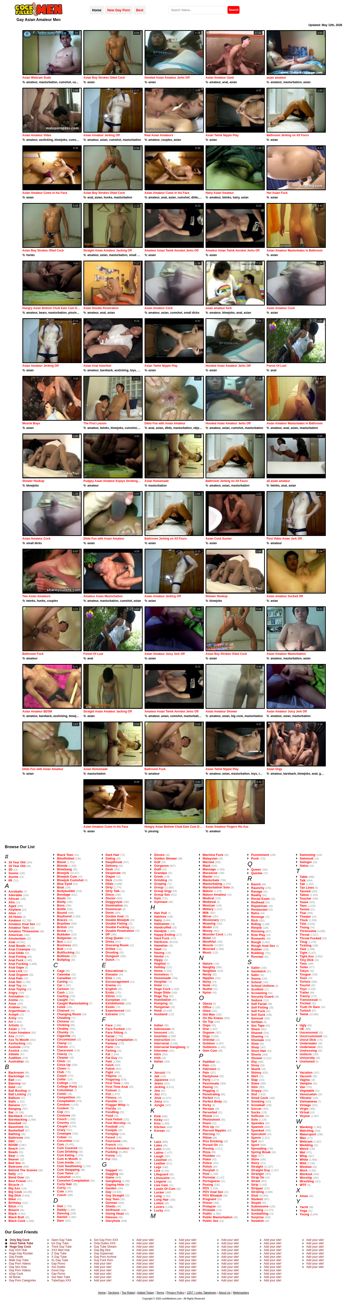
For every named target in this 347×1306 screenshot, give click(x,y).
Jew (157, 1090)
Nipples (208, 978)
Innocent (160, 1032)
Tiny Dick (307, 960)
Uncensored (309, 1032)
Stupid (256, 1202)
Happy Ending (164, 934)
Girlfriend (113, 1210)
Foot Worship (116, 1123)
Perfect (208, 1098)
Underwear (308, 1047)
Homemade (162, 978)
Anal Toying (17, 989)
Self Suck (258, 1014)
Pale (206, 1072)
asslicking (46, 140)
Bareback (15, 1116)
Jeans (158, 1083)
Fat (108, 1054)
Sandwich (258, 971)
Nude (207, 985)
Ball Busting (17, 1090)
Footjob (111, 1130)
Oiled (207, 1011)
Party (207, 1080)
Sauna (255, 978)
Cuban (62, 1137)
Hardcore (161, 942)
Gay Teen (113, 1199)
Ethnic (110, 996)
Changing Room (69, 1014)
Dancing (63, 1213)
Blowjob (63, 873)
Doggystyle (114, 902)
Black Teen (65, 855)
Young (304, 1214)
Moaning (209, 923)
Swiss (304, 865)
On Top (208, 1021)
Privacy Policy (176, 1292)
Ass (11, 1036)
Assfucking (16, 1043)
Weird (304, 1148)
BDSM (13, 1145)
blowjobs (60, 140)
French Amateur (117, 1148)
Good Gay (58, 1270)
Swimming (307, 855)
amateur (31, 82)
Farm (109, 1047)
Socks (255, 1112)
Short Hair (258, 1051)
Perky (207, 1105)
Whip (303, 1156)
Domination (114, 905)
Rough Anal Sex (263, 945)
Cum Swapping (68, 1169)
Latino (158, 1152)
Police (207, 1163)
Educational (114, 971)
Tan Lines (307, 887)
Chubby (62, 1028)
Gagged (111, 1170)
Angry (13, 993)
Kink (157, 1116)
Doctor (111, 898)
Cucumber (64, 1141)
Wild (303, 1163)
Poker (207, 1159)
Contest (62, 1108)
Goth (157, 869)
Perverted (210, 1112)
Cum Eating (65, 1155)
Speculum (258, 1134)
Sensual (257, 1018)
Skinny (256, 1072)
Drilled (110, 949)
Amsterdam (17, 938)
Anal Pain (15, 978)
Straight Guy (260, 1170)
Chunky (62, 1032)
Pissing (208, 1148)
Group (158, 887)
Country (63, 1122)
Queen (256, 869)
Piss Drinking (213, 1141)
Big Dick (14, 1195)
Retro (255, 913)
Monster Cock (213, 934)
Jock (157, 1098)
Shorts (256, 1054)
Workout (306, 1174)
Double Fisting (116, 923)
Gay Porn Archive (105, 1257)
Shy (254, 1061)
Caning (62, 981)
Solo (254, 1119)
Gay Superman (103, 1253)
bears (43, 312)
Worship (306, 1177)
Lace (157, 1142)
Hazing (159, 952)
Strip (254, 1184)
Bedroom (15, 1166)
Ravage (256, 891)
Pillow (207, 1137)
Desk (109, 869)
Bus (60, 941)
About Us (224, 1292)
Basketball (16, 1130)
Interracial (161, 1043)
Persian (208, 1108)
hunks (108, 197)
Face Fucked (115, 1029)
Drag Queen (114, 938)
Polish (207, 1166)
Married (208, 862)
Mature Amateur (214, 894)
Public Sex (211, 1221)
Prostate (209, 1210)
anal (225, 82)
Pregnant (209, 1199)
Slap (254, 1080)
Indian (158, 1025)
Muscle (208, 945)
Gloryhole (113, 1221)
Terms (160, 1292)
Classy (62, 1054)
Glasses (112, 1217)
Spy (254, 1155)
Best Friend (17, 1181)
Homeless (161, 974)
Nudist (207, 989)
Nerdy (207, 974)
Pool (206, 1174)
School (256, 982)
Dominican (113, 909)
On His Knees (213, 1018)
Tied (303, 949)
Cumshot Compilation (73, 1180)
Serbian (257, 1022)
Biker (12, 1199)
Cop (60, 1112)
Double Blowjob (117, 920)
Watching (307, 1130)
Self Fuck (258, 1011)
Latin (157, 1149)
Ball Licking (17, 1094)
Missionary (211, 920)
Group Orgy (163, 891)
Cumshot (63, 1177)
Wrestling (307, 1181)
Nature (208, 963)
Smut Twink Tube (21, 1243)
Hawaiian (160, 945)
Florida (111, 1108)
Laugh (158, 1156)
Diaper (110, 876)
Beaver (13, 1159)
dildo (194, 197)
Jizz (157, 1094)
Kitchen (160, 1127)
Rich (254, 920)
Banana (14, 1105)
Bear (11, 1155)
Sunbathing (259, 1213)
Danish (62, 1217)
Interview (160, 1050)
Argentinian (17, 1011)
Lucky (158, 1210)
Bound (62, 912)
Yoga (303, 1210)
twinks (226, 197)
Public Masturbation (218, 1217)
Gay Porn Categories (22, 1280)
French (111, 1144)
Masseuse (210, 873)
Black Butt (16, 1217)
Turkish (305, 1010)
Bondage (63, 894)
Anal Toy (14, 985)
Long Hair (161, 1199)
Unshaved (307, 1061)
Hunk (158, 1010)
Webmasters (241, 1292)
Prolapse (209, 1206)
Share (255, 1029)
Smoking (257, 1101)
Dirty (109, 887)
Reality (256, 895)
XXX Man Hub (60, 1250)
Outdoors (210, 1047)
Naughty (209, 967)
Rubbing (257, 953)
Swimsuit (307, 858)
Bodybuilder (66, 891)
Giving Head (115, 1213)
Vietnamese (308, 1101)
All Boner (15, 1277)
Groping (160, 884)
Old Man (209, 1014)
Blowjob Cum (67, 876)
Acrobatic (15, 891)
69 (10, 880)
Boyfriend (64, 916)
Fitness (111, 1097)
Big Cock (15, 1192)
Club (60, 1072)
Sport (255, 1145)
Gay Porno (58, 1263)
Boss (61, 905)
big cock (237, 716)
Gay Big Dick (102, 1250)
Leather (159, 1163)
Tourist (305, 985)
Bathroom (15, 1137)
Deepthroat (114, 862)
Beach (13, 1148)
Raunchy (257, 888)
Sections (113, 1292)
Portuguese (211, 1181)
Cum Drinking (67, 1151)
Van (302, 1087)
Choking (63, 1025)
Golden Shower (165, 858)
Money (208, 931)
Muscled (209, 949)
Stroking (257, 1192)
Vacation (306, 1072)
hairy (236, 197)
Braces (62, 920)
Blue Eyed (64, 884)
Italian (158, 1061)
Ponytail (209, 1170)
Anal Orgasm (18, 974)
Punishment (260, 855)
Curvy (61, 1188)
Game (110, 1177)
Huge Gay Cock (20, 1246)
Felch (110, 1065)
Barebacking (17, 1119)
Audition (14, 1058)
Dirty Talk (113, 891)
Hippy (158, 960)
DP (108, 934)
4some (13, 877)
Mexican (209, 905)
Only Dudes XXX (105, 1243)
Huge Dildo (162, 992)
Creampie (64, 1133)
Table (304, 877)
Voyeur (305, 1116)
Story (255, 1163)
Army (12, 1018)
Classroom (65, 1050)
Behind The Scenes (22, 1170)
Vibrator (306, 1098)
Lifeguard (161, 1174)
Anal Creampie (19, 949)
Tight (303, 952)
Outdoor (209, 1043)
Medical (208, 898)
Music (207, 952)
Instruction (162, 1040)
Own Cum (210, 1050)
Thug (303, 942)
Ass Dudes (58, 1267)
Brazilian (63, 923)
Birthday (14, 1202)
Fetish (110, 1068)
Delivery (112, 865)
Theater (305, 916)
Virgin (304, 1108)
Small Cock (259, 1098)
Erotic (110, 992)
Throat (304, 934)
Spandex (257, 1123)
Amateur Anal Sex (21, 924)
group (323, 773)
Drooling (112, 952)
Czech (61, 1195)
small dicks (137, 255)
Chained (63, 1010)
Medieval (209, 902)
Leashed (160, 1160)
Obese (207, 1003)
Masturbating (212, 884)
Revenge (257, 917)
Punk (255, 858)
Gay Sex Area (18, 1267)
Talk (303, 880)
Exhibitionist (115, 1003)
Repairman (259, 906)
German (111, 1202)
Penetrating (211, 1094)
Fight (109, 1072)
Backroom (16, 1072)
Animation (16, 996)
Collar (61, 1079)
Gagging (112, 1174)
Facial (110, 1036)
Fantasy (111, 1043)
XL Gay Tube (59, 1260)
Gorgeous (161, 865)
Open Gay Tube (61, 1240)
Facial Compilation (119, 1040)
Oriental (208, 1040)
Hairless (160, 916)
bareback (106, 370)
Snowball (258, 1105)
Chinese (63, 1021)
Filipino (111, 1076)
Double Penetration (120, 931)
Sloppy (256, 1090)
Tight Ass (307, 956)
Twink (304, 1014)
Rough (256, 942)
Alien (12, 913)
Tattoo (304, 895)
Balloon (14, 1098)
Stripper (257, 1188)
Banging (14, 1108)
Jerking (159, 1087)
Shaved (256, 1033)
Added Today (145, 1292)
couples (166, 140)
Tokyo (304, 971)
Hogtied (160, 963)
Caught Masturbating (72, 1003)
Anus (12, 1003)
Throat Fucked (310, 938)
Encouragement (117, 981)
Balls (12, 1101)
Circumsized (66, 1039)
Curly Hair (64, 1184)
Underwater (308, 1043)
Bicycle (14, 1184)
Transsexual (309, 999)
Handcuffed (162, 927)
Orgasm (208, 1032)
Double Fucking (117, 927)
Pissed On (210, 1145)
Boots (61, 898)
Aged (12, 906)
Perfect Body (212, 1101)
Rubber (256, 949)
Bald (11, 1087)
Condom (63, 1104)
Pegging (209, 1090)
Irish (157, 1058)
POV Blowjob (212, 1195)
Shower (256, 1058)
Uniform (306, 1054)
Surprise (257, 1217)
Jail (156, 1076)
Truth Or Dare (310, 1007)
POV (206, 1188)
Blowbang (64, 869)
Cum (60, 1144)
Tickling (306, 945)
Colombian (65, 1090)
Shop (255, 1047)
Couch (62, 1119)
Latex (158, 1145)
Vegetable (307, 1090)
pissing (73, 312)
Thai (303, 913)
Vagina (305, 1080)
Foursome (113, 1141)
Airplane (14, 909)
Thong (304, 927)
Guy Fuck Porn (103, 1260)
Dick (109, 880)
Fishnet (111, 1090)
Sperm (256, 1137)
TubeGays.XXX (61, 1280)
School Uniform (262, 986)
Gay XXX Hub (18, 1250)
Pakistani (209, 1069)
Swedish (257, 1221)
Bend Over (16, 1177)
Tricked (305, 1003)
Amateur (14, 920)
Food (109, 1115)
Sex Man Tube (60, 1277)
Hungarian (161, 1007)
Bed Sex (14, 1163)
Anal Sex (15, 982)
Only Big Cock (19, 1240)
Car (59, 985)
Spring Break (261, 1152)
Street (255, 1181)
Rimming (258, 931)
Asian (12, 1029)
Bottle (61, 909)
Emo (109, 978)
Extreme (112, 1014)
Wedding (306, 1145)
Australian (16, 1061)
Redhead (257, 902)
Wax (303, 1138)
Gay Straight (115, 1195)
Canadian (64, 978)
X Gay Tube (59, 1257)
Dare (60, 1220)
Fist (108, 1094)
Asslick (14, 1050)
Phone (207, 1116)
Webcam (306, 1141)
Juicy (158, 1101)
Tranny (305, 996)
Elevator (112, 974)
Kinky (158, 1120)
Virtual (304, 1112)
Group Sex (162, 894)
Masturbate (211, 880)
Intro (157, 1054)
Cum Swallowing (69, 1166)
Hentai (159, 956)
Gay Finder (16, 1257)
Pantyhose (211, 1076)
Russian (257, 956)
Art (10, 1021)
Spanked (257, 1130)
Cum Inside (65, 1162)
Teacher (306, 898)
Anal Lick (15, 971)
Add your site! (103, 1263)
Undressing (308, 1050)
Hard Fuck (161, 938)
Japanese (161, 1080)
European (113, 999)
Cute (60, 1191)
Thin (303, 924)
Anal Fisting (17, 956)
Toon (303, 978)
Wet (303, 1152)
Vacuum (306, 1076)
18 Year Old (17, 862)
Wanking (306, 1127)
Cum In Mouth (67, 1159)
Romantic (258, 938)
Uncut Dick (308, 1040)
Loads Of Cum (164, 1189)
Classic (62, 1047)
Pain (206, 1065)
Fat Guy (111, 1058)
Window (306, 1167)
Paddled (209, 1061)
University (307, 1058)
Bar (11, 1112)
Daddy (62, 1209)
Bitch (12, 1206)
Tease (304, 902)
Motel (207, 938)
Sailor (255, 967)
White (304, 1159)
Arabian (14, 1007)
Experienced (115, 1010)
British (62, 927)
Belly (12, 1174)
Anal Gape (16, 967)
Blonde (62, 865)
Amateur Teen (18, 927)
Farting (111, 1050)
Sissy (255, 1065)
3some (13, 873)
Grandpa (160, 873)
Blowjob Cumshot (70, 880)
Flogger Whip (116, 1105)
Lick (157, 1170)
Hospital (160, 981)
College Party (67, 1086)
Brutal (61, 931)
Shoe (255, 1043)
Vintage (305, 1105)
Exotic (110, 1007)
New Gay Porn (118, 10)
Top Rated (128, 1292)
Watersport (308, 1134)
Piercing (209, 1134)
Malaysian (210, 858)
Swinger (306, 862)
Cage (61, 971)
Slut (254, 1094)
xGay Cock (16, 1273)
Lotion (159, 1203)
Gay (109, 1192)
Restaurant (259, 909)
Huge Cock (162, 989)
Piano (207, 1123)
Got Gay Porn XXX (106, 1240)
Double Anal (115, 916)
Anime (13, 1000)
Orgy (206, 1036)
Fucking (112, 1152)
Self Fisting (259, 1007)
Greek (158, 876)
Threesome (308, 931)
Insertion (160, 1036)
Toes (303, 963)
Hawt (157, 949)
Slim (254, 1087)
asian (91, 82)
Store (255, 1159)
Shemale (257, 1040)
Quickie (256, 873)
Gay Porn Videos (20, 1263)
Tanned (305, 891)
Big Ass (14, 1188)
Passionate (211, 1083)
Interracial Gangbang (169, 1047)
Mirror (207, 916)
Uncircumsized (311, 1036)
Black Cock (16, 1221)
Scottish (257, 989)
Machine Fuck (213, 855)
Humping (160, 1003)
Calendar (63, 974)
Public (207, 1213)
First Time (113, 1083)
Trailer (304, 992)
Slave (255, 1083)
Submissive (259, 1206)
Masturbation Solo (216, 887)
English (111, 989)
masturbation (48, 82)
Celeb (61, 1007)
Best (139, 10)
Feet (109, 1061)
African (13, 898)
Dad (60, 1206)
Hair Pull (160, 913)
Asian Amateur (19, 1032)
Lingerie (160, 1181)
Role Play (258, 935)
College (62, 1083)
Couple (62, 1126)
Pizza (207, 1152)
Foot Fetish (114, 1119)
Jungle (159, 1105)
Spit (254, 1141)
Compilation (66, 1101)
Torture (305, 981)
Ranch (256, 884)
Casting (62, 996)
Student (257, 1199)
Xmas (304, 1196)
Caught (62, 999)
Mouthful (209, 941)
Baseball (14, 1123)
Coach (62, 1075)
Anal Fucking (18, 964)
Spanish (257, 1127)
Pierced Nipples (214, 1130)
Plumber (209, 1155)
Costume (63, 1115)
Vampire (306, 1083)
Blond (61, 862)
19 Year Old (17, 866)
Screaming (259, 993)
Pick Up (208, 1127)
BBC (11, 1141)
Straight (257, 1166)
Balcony (14, 1083)
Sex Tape (258, 1025)
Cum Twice (65, 1173)
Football (112, 1126)
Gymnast (160, 902)
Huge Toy (161, 996)
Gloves (159, 855)
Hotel (158, 985)
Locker (159, 1192)
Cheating (63, 1018)
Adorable (15, 895)
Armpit (13, 1014)
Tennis (305, 909)
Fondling (112, 1112)
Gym (157, 898)
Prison (207, 1202)
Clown (61, 1068)
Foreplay (112, 1134)
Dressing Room (117, 945)
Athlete (13, 1054)
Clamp (62, 1043)
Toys (303, 989)
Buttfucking (65, 952)
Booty (61, 902)
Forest (110, 1137)
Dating (110, 858)
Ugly (303, 1025)
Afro (11, 902)
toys (133, 370)
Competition (66, 1097)
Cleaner (62, 1057)
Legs (157, 1167)
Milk (206, 912)
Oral (206, 1029)
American (15, 935)
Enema (111, 985)
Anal (11, 942)
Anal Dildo (16, 953)
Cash (61, 992)
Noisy (207, 981)
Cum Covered (67, 1148)
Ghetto (111, 1206)
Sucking (257, 1210)
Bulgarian (64, 938)
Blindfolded (65, 858)
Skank (255, 1069)
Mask (207, 865)
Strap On (257, 1177)
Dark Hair (113, 855)
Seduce (256, 1000)
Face (109, 1025)
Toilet (304, 967)
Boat (60, 887)
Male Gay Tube (18, 1260)
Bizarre (13, 1210)
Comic (62, 1094)
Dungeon (112, 956)
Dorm (110, 912)
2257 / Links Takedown (201, 1292)
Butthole (63, 956)
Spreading (259, 1148)
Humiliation (162, 999)
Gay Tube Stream (105, 1246)
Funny (110, 1155)
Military (208, 909)
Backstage (16, 1076)
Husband (160, 1014)
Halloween (161, 924)
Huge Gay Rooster (21, 1253)
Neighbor (209, 971)
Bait (11, 1080)
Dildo (109, 884)
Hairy (158, 920)
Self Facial (259, 1004)
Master (208, 876)
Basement (15, 1127)
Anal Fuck (15, 960)
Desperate (113, 873)
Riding (256, 924)
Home (96, 10)
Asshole (14, 1047)
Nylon (207, 992)
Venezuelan (308, 1094)
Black (12, 1213)
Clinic (61, 1061)
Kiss (157, 1123)
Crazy (61, 1130)
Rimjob (256, 927)
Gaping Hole (115, 1184)
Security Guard (262, 996)
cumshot (65, 82)
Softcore (257, 1116)
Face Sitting (114, 1032)
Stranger (257, 1174)
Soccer (256, 1108)
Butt (60, 949)
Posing (208, 1184)
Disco (110, 894)
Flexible (111, 1101)
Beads (13, 1152)
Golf (157, 862)
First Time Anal (117, 1087)
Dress (110, 941)
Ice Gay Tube (59, 1243)
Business (64, 945)
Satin (255, 975)
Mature (208, 891)
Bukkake (63, 934)
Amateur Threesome (23, 931)
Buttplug (63, 959)
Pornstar (209, 1177)
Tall (302, 884)
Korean (159, 1130)
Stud (254, 1195)
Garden (111, 1188)
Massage (209, 869)
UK (302, 1029)
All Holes (15, 917)
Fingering (113, 1079)
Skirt (254, 1076)
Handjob (160, 931)
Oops (207, 1025)
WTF (303, 1185)
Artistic (13, 1025)
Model (207, 927)
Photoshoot (211, 1119)
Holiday (159, 967)
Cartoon (63, 989)
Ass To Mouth (18, 1040)
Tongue (305, 974)
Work (303, 1170)
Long (158, 1196)
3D (10, 869)
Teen (303, 905)
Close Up (63, 1065)
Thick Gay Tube (61, 1246)
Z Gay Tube (59, 1253)
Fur (108, 1159)
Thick (304, 920)
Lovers (159, 1207)
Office (207, 1007)
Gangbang (113, 1181)
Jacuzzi (159, 1072)
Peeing (208, 1087)
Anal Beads (17, 945)
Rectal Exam (260, 898)
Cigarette (63, 1036)
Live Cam (161, 1185)
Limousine (162, 1178)
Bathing (14, 1134)
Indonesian (162, 1029)
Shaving (257, 1036)
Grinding (160, 880)
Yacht (304, 1207)
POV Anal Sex (213, 1192)
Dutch (110, 959)
